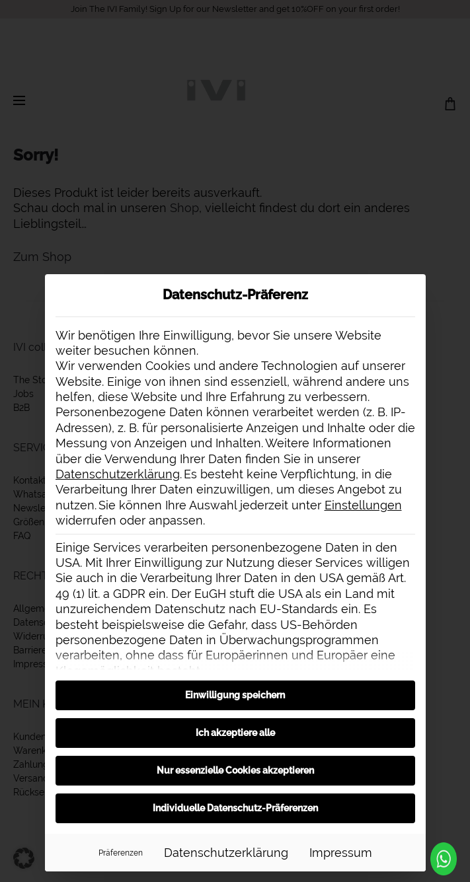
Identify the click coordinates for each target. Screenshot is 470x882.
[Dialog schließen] (409, 290)
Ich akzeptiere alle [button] (235, 732)
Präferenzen (120, 853)
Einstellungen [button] (363, 505)
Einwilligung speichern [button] (235, 695)
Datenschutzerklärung (118, 474)
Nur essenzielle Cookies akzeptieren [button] (235, 770)
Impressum (340, 853)
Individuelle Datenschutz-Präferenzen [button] (235, 808)
